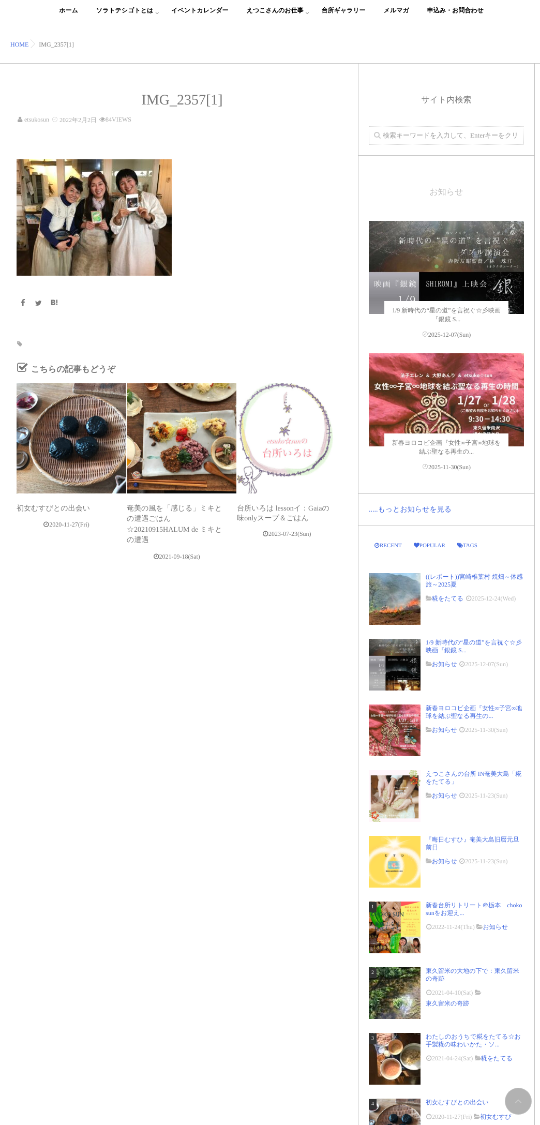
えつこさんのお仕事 (275, 16)
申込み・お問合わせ (455, 16)
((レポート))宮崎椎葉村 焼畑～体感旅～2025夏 (474, 580)
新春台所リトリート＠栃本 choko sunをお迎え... (474, 909)
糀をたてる (447, 598)
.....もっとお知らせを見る (410, 510)
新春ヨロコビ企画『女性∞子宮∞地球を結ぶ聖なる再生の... (474, 711)
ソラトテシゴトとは (125, 16)
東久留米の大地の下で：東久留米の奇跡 (472, 974)
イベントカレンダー (199, 16)
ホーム (68, 16)
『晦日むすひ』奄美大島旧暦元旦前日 (472, 843)
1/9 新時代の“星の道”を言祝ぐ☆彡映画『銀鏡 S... (474, 646)
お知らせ (444, 664)
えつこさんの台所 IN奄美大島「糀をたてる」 (473, 777)
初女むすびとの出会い (57, 509)
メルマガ (396, 16)
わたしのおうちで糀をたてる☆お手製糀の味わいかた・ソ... (473, 1040)
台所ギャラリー (343, 16)
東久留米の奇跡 (447, 1003)
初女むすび (496, 1116)
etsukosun (36, 119)
